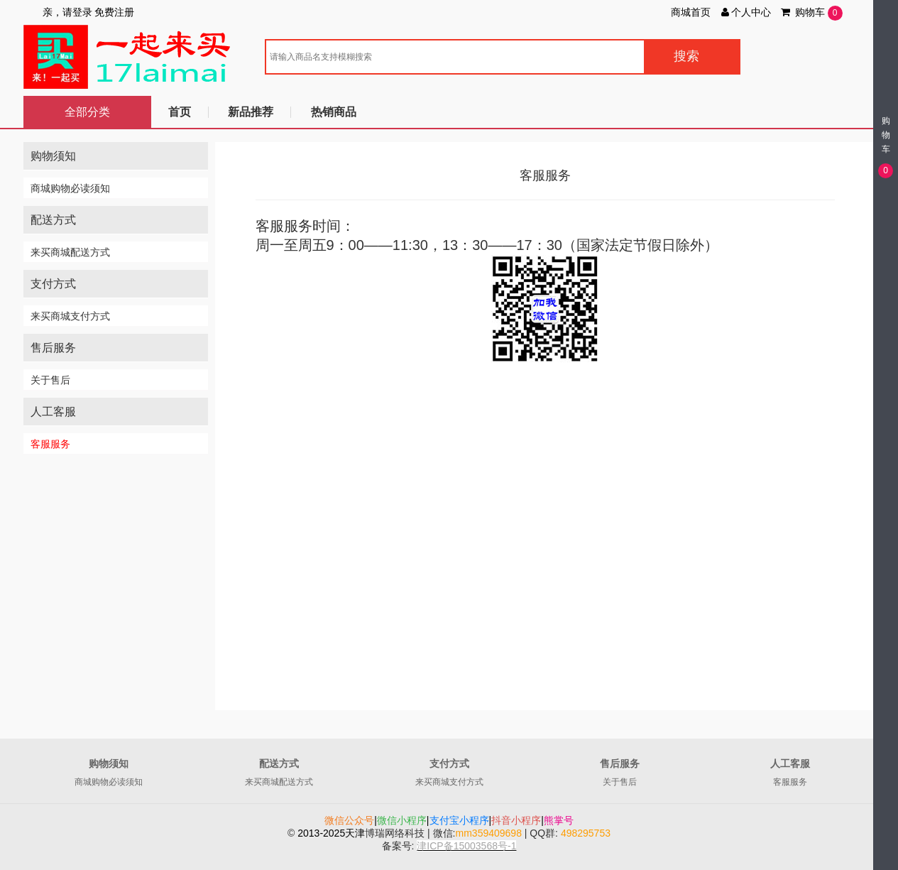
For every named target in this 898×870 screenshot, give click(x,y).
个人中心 (745, 12)
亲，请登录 (67, 12)
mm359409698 (489, 833)
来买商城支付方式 (70, 316)
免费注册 (114, 12)
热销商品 (333, 112)
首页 (179, 112)
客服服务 (50, 444)
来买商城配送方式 (70, 252)
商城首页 (691, 12)
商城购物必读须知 (70, 188)
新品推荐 (250, 112)
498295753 (585, 833)
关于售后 (50, 380)
